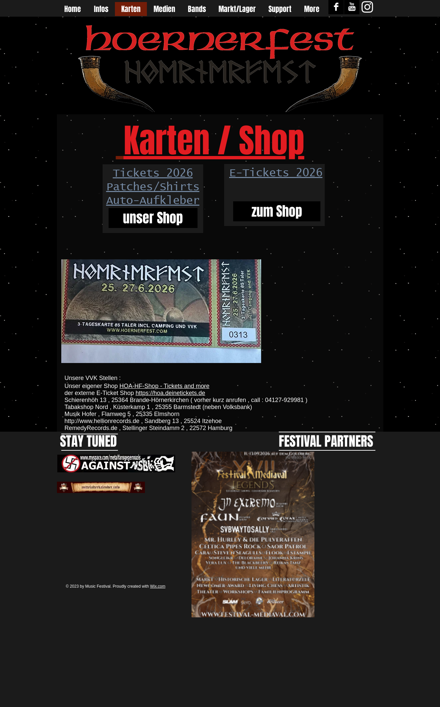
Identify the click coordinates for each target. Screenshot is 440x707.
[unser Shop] (153, 218)
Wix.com (157, 586)
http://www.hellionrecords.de (102, 421)
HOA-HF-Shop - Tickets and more (165, 386)
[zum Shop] (276, 211)
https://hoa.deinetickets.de (170, 393)
